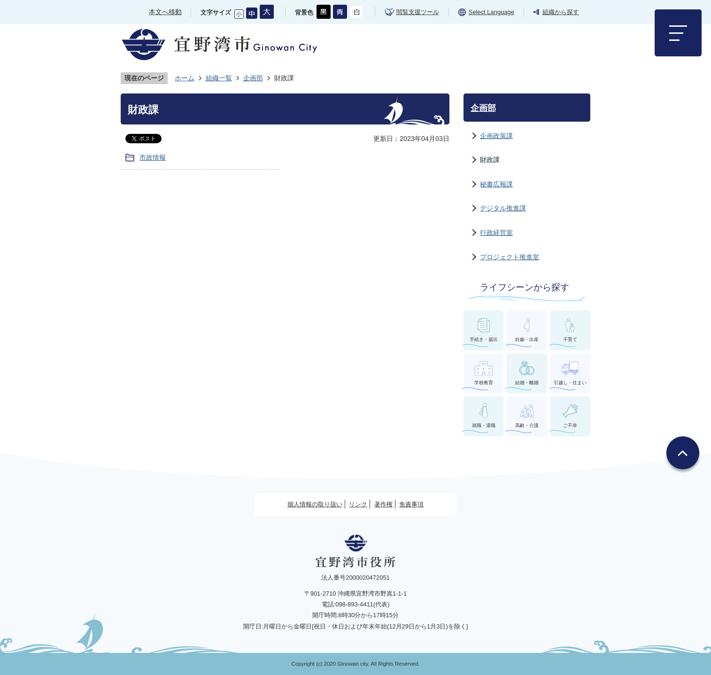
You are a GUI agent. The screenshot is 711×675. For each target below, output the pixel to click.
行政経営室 (496, 232)
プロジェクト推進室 (509, 257)
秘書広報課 (496, 184)
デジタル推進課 (503, 208)
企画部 (253, 78)
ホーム (184, 78)
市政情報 (152, 157)
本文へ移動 (165, 12)
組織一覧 (219, 78)
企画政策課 (496, 136)
